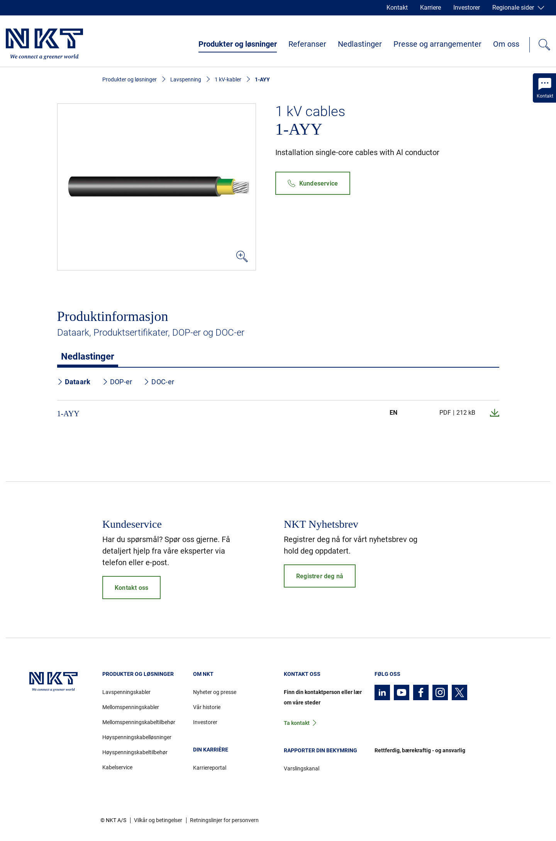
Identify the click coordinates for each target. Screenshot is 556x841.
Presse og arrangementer (437, 44)
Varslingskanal (301, 768)
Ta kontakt (297, 723)
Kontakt (397, 7)
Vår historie (206, 707)
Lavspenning (185, 79)
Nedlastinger (360, 44)
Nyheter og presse (214, 692)
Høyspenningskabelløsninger (136, 737)
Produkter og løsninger (237, 44)
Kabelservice (117, 767)
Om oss (506, 44)
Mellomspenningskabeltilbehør (138, 722)
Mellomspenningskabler (130, 707)
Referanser (307, 44)
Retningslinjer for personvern (224, 820)
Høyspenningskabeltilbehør (135, 752)
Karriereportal (209, 768)
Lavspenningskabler (126, 692)
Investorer (466, 7)
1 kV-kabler (228, 79)
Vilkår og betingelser (158, 820)
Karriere (430, 7)
